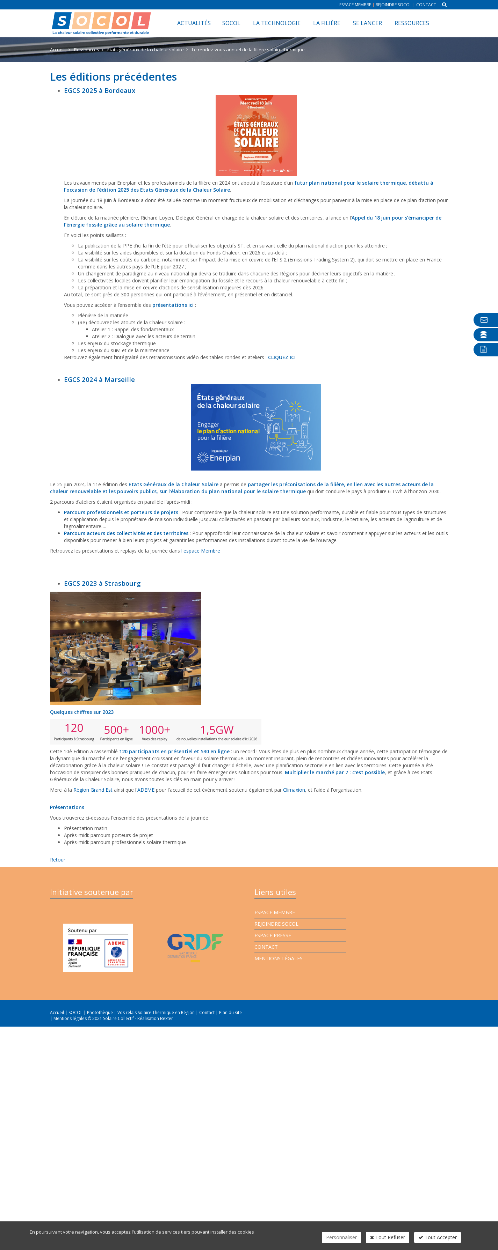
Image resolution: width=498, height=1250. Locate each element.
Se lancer (367, 23)
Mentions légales (278, 958)
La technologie (277, 23)
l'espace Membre (200, 550)
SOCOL (231, 23)
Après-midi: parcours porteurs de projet (108, 835)
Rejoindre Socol (394, 5)
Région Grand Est (93, 789)
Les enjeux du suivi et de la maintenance (123, 350)
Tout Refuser (387, 1237)
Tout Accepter (437, 1237)
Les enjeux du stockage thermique (117, 343)
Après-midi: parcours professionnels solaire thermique (125, 842)
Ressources (412, 23)
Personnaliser (341, 1237)
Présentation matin (85, 828)
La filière (326, 23)
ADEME (145, 789)
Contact (426, 5)
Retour (57, 859)
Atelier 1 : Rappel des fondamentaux (133, 329)
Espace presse (272, 935)
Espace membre (355, 5)
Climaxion (294, 789)
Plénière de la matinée (103, 315)
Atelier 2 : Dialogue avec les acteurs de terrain (143, 336)
